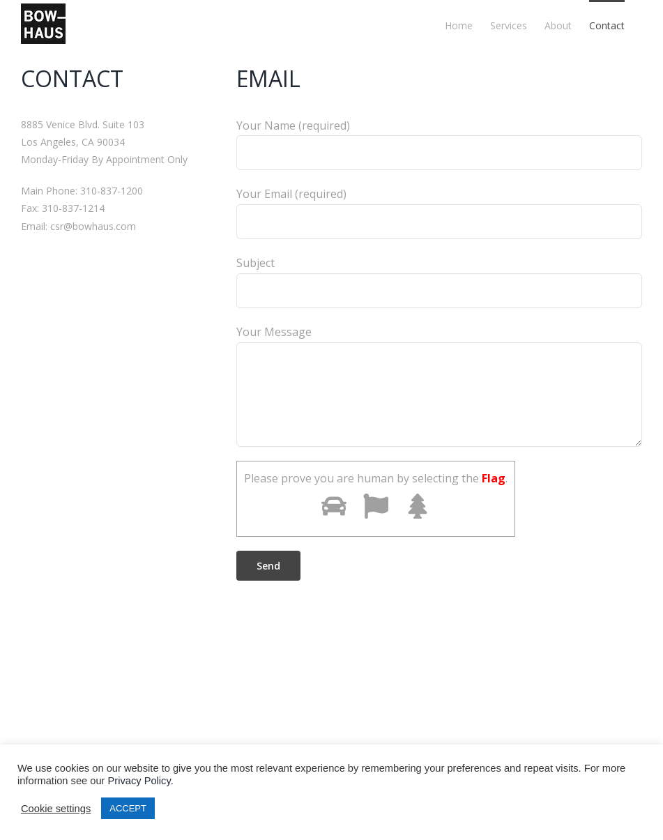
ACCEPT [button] (127, 808)
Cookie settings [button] (56, 808)
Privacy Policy (139, 780)
